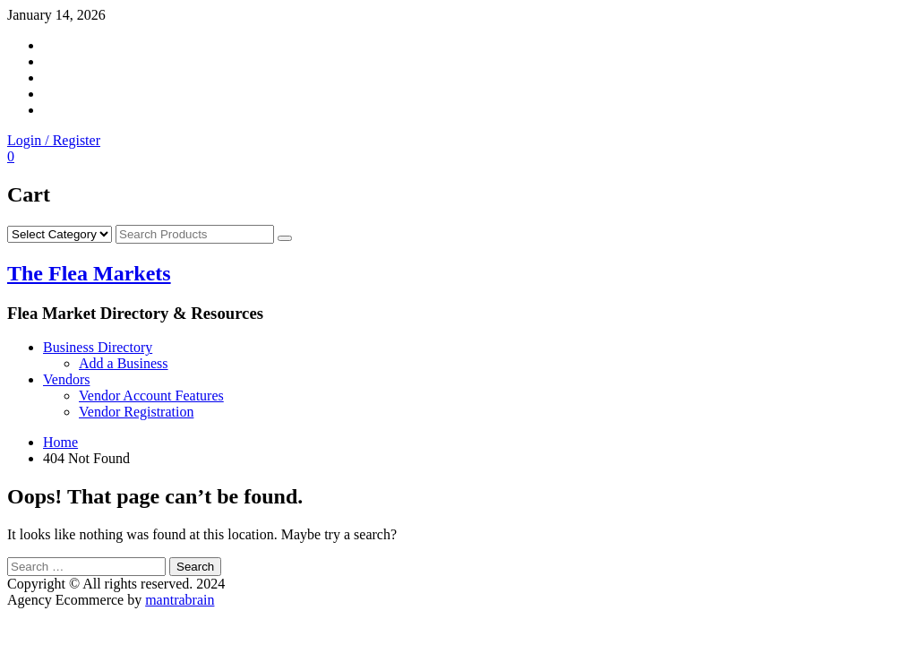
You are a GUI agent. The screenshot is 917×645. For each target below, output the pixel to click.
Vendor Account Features (151, 395)
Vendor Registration (136, 411)
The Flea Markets (89, 273)
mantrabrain (179, 599)
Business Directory (97, 347)
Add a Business (123, 363)
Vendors (66, 379)
